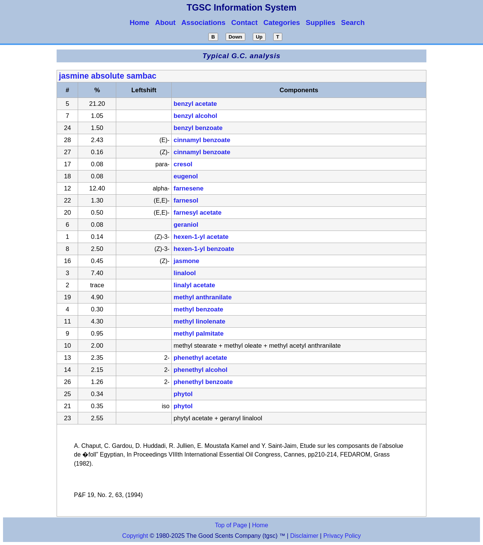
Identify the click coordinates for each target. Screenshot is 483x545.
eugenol (186, 176)
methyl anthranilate (203, 297)
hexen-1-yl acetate (201, 236)
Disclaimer (304, 536)
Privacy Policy (341, 536)
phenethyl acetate (200, 357)
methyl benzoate (198, 309)
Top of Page (231, 525)
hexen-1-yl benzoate (204, 248)
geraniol (186, 224)
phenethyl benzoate (203, 382)
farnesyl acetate (198, 212)
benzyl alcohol (195, 115)
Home (260, 525)
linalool (185, 273)
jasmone (186, 261)
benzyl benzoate (198, 128)
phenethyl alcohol (201, 369)
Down (235, 37)
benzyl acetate (195, 103)
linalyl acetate (194, 285)
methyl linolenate (199, 321)
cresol (183, 164)
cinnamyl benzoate (202, 140)
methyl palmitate (198, 333)
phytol (183, 394)
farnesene (188, 188)
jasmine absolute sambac (107, 76)
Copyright (135, 536)
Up (259, 37)
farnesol (186, 200)
